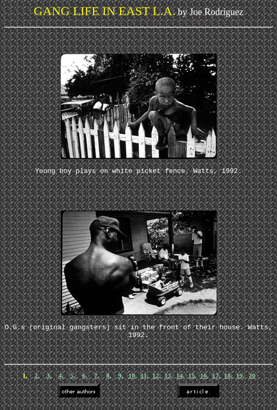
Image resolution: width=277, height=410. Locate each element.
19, (240, 382)
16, (204, 382)
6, (84, 382)
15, (192, 382)
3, (48, 382)
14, (180, 382)
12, (156, 382)
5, (72, 382)
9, (120, 382)
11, (144, 382)
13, (168, 382)
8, (108, 382)
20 (252, 382)
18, (228, 382)
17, (216, 382)
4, (60, 382)
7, (96, 382)
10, (132, 382)
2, (36, 382)
